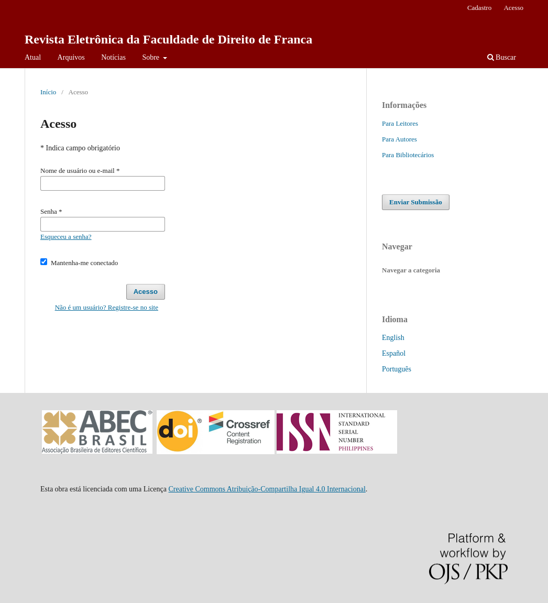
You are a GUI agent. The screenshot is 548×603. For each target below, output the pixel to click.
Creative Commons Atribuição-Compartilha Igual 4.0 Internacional (267, 489)
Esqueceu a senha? (66, 236)
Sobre (151, 57)
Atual (33, 57)
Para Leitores (400, 123)
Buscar (501, 57)
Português (396, 369)
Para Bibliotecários (408, 155)
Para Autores (399, 139)
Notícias (113, 57)
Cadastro (479, 8)
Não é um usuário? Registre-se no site (106, 307)
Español (393, 353)
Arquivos (71, 57)
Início (48, 92)
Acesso (513, 8)
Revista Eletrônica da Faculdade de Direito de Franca (168, 39)
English (393, 338)
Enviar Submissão (415, 202)
